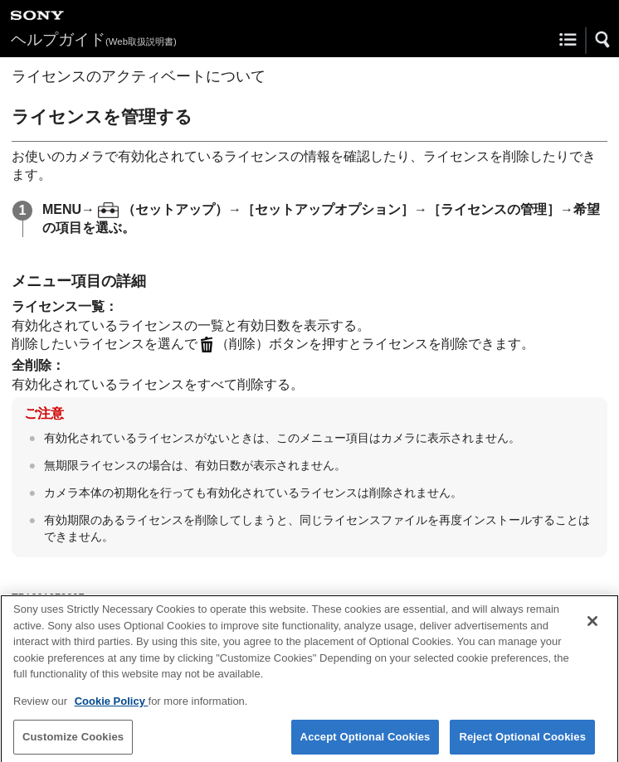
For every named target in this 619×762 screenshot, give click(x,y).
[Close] (592, 626)
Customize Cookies (73, 741)
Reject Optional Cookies (522, 741)
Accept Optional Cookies (365, 741)
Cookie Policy (112, 706)
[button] (603, 39)
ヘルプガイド (94, 39)
